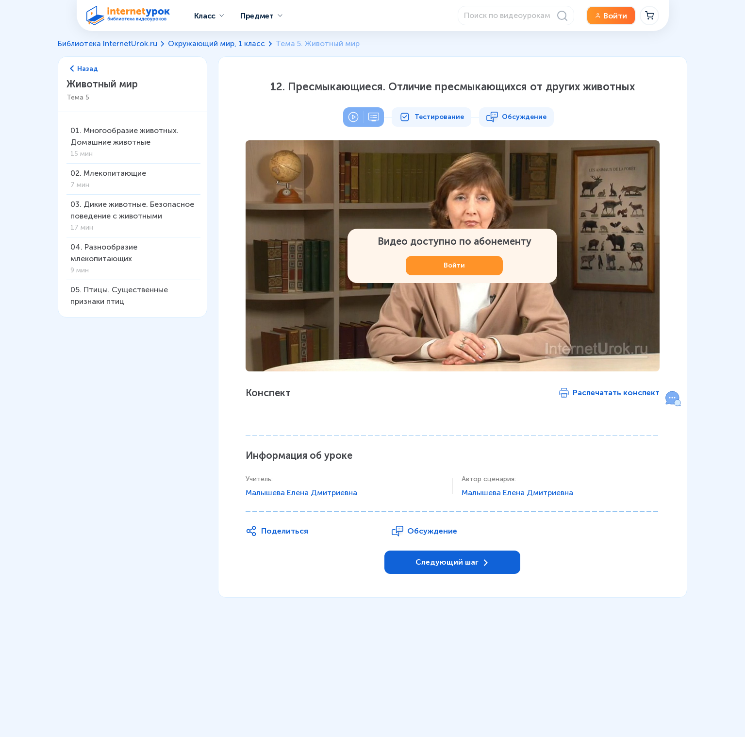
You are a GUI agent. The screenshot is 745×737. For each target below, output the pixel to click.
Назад (84, 69)
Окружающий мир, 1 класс (216, 43)
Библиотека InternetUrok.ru (107, 43)
